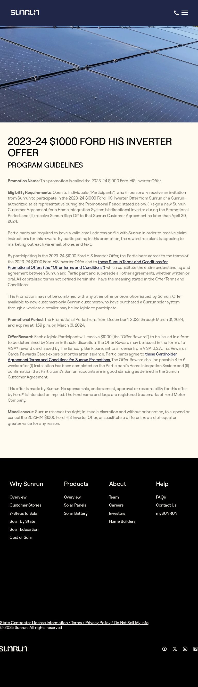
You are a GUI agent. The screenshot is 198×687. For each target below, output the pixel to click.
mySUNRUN (166, 513)
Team (114, 497)
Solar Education (24, 529)
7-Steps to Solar (24, 513)
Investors (117, 513)
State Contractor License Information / (35, 622)
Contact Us (166, 505)
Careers (116, 505)
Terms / (78, 622)
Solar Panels (75, 505)
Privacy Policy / (99, 622)
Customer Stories (25, 505)
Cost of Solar (21, 537)
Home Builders (122, 521)
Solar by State (22, 521)
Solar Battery (76, 513)
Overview (18, 497)
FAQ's (161, 497)
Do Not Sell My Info (131, 622)
